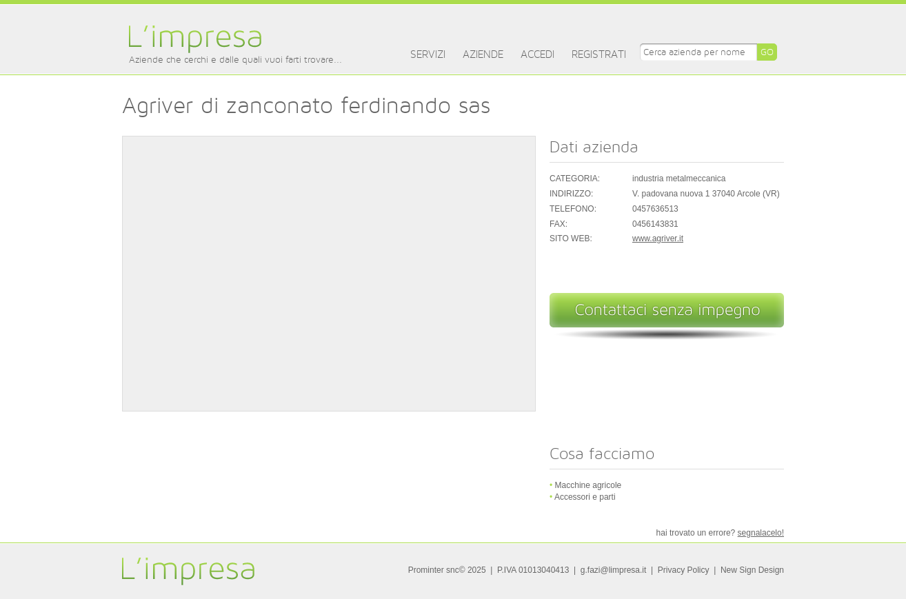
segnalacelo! (761, 533)
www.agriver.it (657, 238)
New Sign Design (752, 570)
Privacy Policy (683, 570)
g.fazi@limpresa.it (614, 570)
